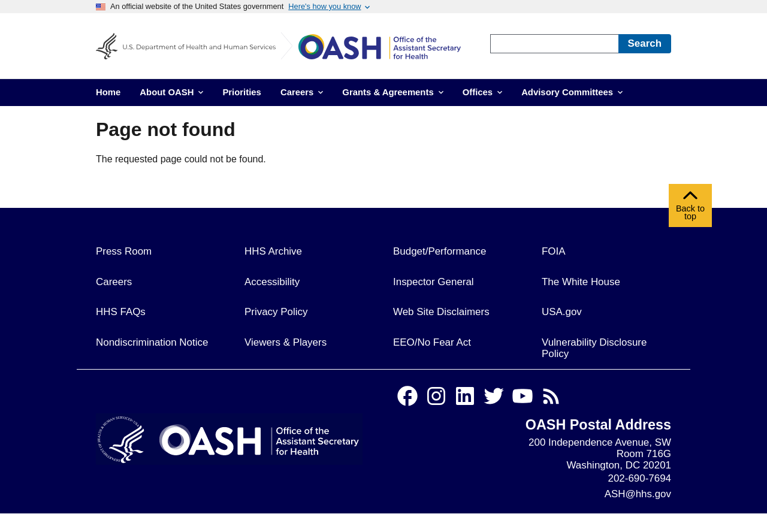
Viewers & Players (285, 342)
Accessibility (272, 282)
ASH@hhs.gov (638, 494)
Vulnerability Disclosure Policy (594, 348)
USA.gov (562, 312)
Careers (114, 282)
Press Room (124, 251)
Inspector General (433, 282)
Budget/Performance (439, 251)
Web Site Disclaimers (441, 312)
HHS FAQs (121, 312)
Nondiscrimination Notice (152, 342)
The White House (581, 282)
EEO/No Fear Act (432, 342)
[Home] (388, 49)
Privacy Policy (275, 312)
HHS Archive (273, 251)
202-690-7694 (639, 478)
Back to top (690, 208)
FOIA (554, 251)
